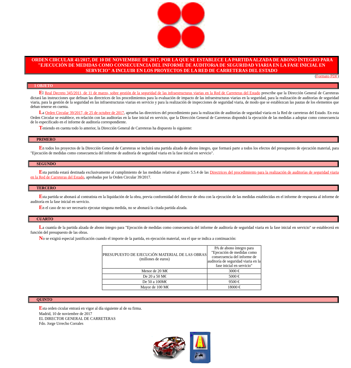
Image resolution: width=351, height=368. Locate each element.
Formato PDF (327, 76)
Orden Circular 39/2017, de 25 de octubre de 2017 (84, 113)
